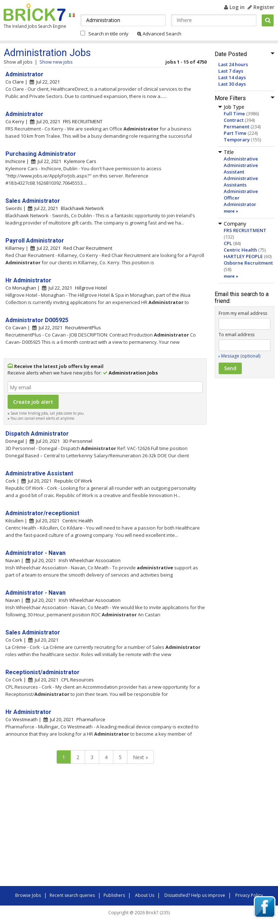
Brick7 (35, 12)
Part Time (235, 133)
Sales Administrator (32, 200)
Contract (234, 120)
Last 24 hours (233, 64)
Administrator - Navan (35, 552)
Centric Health (240, 250)
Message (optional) (240, 356)
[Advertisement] (105, 826)
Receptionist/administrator (42, 672)
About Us (144, 895)
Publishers (114, 895)
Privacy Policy (249, 895)
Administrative (241, 158)
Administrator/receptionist (42, 513)
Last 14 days (232, 77)
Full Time (234, 113)
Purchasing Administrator (40, 153)
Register (261, 7)
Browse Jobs (28, 895)
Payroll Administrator (34, 240)
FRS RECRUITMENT (245, 230)
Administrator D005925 (36, 320)
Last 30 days (232, 84)
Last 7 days (230, 71)
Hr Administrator (28, 280)
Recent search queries (72, 895)
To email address (236, 334)
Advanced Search (159, 33)
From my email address (243, 313)
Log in (234, 7)
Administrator (240, 204)
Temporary (237, 139)
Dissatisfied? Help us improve (194, 895)
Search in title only (108, 33)
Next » (140, 757)
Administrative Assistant (241, 168)
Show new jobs (56, 62)
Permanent (236, 126)
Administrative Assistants (241, 181)
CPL (228, 243)
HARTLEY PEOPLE (243, 256)
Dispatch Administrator (37, 433)
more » (231, 211)
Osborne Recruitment (248, 263)
